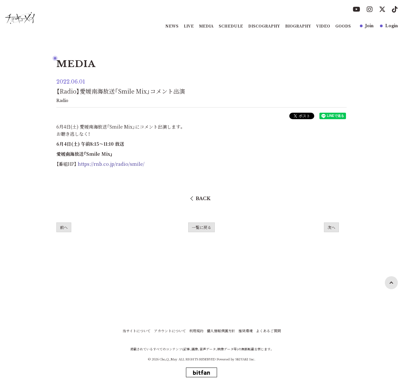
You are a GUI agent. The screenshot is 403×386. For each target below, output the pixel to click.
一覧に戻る (201, 227)
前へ (64, 227)
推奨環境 (245, 330)
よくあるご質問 (268, 330)
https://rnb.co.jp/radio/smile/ (111, 164)
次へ (331, 227)
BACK (203, 198)
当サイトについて (136, 330)
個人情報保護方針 (221, 330)
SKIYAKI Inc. (245, 359)
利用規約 (196, 330)
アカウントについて (170, 330)
